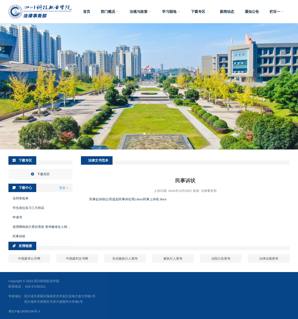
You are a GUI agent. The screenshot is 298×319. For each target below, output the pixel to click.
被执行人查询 (172, 261)
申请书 (17, 231)
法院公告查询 (220, 261)
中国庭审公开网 (29, 261)
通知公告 (252, 11)
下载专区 (200, 11)
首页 (86, 11)
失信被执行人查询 (125, 261)
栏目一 (277, 11)
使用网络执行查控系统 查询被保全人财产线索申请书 (42, 240)
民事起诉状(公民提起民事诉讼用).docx (116, 212)
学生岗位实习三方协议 (28, 221)
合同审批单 (20, 212)
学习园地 (171, 11)
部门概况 (110, 11)
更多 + (63, 201)
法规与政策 (141, 11)
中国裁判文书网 (77, 261)
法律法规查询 (268, 261)
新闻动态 (227, 11)
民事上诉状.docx (154, 212)
